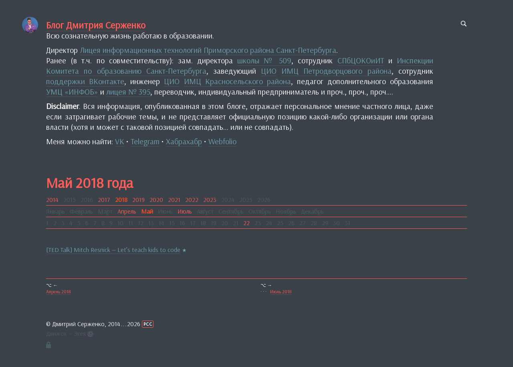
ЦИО (269, 71)
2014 (52, 200)
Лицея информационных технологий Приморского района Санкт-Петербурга (208, 50)
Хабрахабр (184, 141)
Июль (185, 211)
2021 (174, 200)
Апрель (126, 211)
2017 (104, 200)
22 (246, 223)
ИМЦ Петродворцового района (336, 71)
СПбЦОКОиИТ (360, 60)
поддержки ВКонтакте (85, 81)
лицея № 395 (128, 92)
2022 (191, 200)
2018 (121, 200)
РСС (147, 324)
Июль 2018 (281, 291)
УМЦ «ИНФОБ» (72, 92)
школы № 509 (264, 60)
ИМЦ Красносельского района (237, 81)
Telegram (145, 141)
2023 (209, 200)
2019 (138, 200)
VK (119, 141)
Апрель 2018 (58, 291)
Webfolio (222, 141)
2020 (156, 200)
